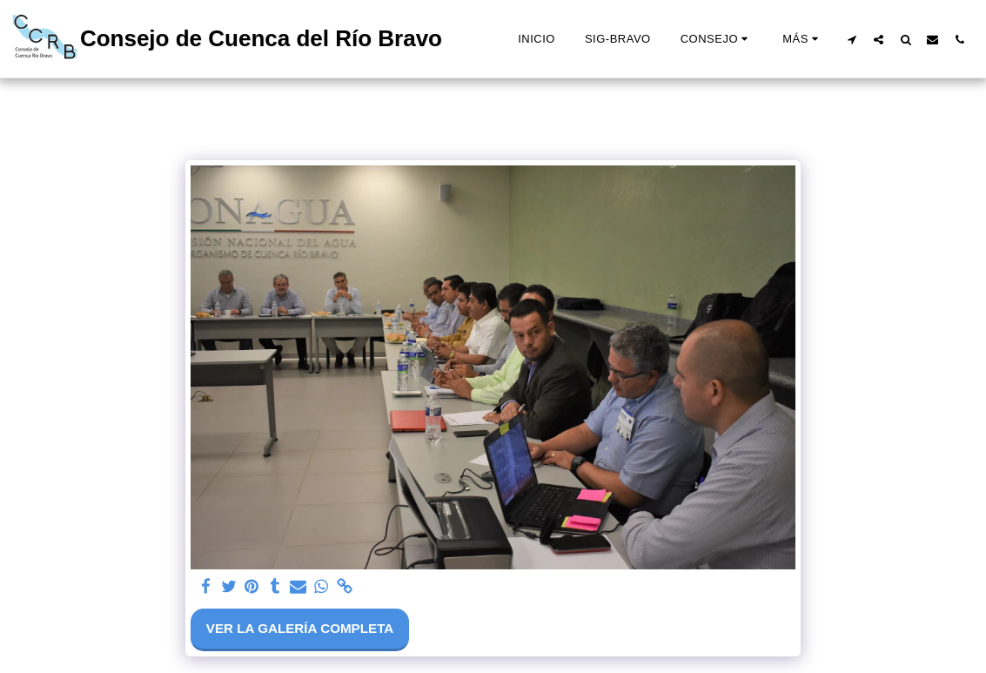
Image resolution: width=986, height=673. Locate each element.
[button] (717, 39)
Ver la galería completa (299, 628)
